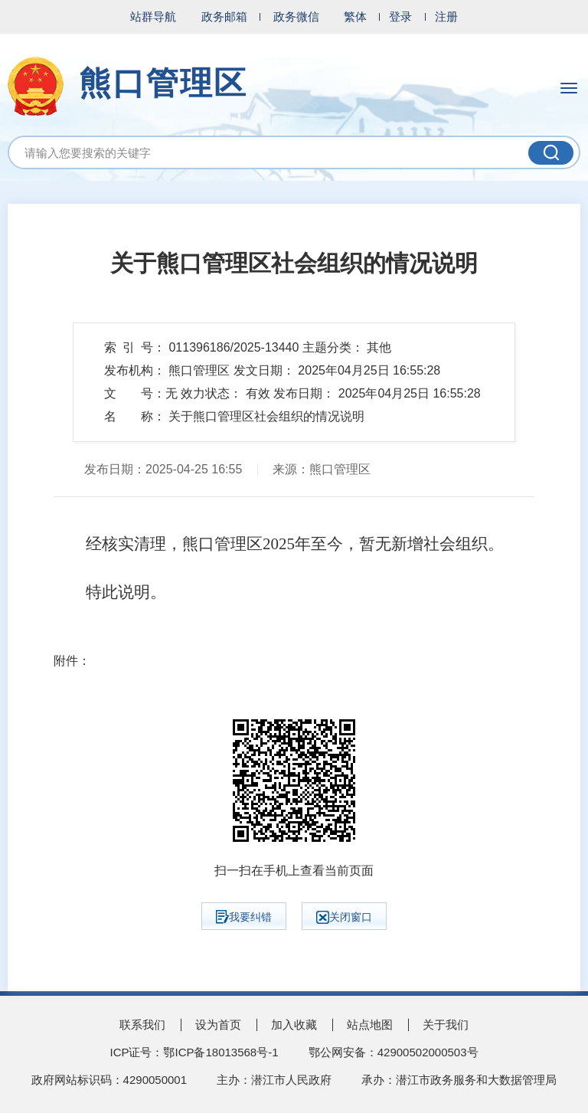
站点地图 (370, 1024)
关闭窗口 (344, 917)
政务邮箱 (224, 16)
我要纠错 (244, 917)
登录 (400, 16)
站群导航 (153, 16)
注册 (446, 16)
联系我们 (142, 1024)
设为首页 (218, 1024)
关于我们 (446, 1024)
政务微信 (296, 16)
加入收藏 (294, 1024)
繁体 (355, 16)
